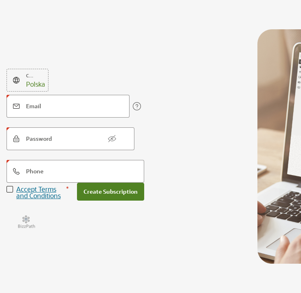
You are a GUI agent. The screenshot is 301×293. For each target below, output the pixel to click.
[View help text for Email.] (137, 106)
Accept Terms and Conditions (38, 192)
